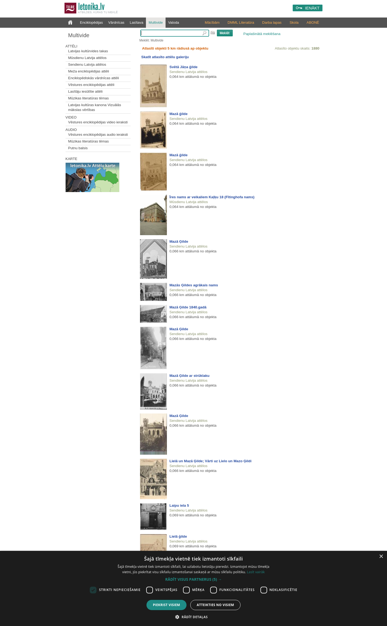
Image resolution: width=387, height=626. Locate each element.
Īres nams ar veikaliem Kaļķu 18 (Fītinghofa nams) (212, 197)
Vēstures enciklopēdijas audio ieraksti (98, 135)
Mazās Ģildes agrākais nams (194, 285)
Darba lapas (272, 22)
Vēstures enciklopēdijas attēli (91, 85)
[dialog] (193, 588)
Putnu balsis (78, 148)
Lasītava (136, 22)
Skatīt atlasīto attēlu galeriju (165, 57)
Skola (293, 22)
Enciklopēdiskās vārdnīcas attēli (93, 78)
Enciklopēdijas (91, 22)
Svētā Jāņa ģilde (184, 67)
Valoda (173, 22)
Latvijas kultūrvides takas (88, 51)
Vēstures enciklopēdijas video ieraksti (98, 122)
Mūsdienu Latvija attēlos (87, 58)
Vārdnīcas (116, 22)
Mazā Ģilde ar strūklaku (190, 376)
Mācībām (212, 22)
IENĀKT (312, 8)
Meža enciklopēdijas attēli (88, 71)
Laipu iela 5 (179, 505)
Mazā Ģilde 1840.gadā (188, 307)
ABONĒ (313, 22)
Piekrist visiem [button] (166, 605)
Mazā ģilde (179, 114)
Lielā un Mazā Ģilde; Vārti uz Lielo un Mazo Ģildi (211, 461)
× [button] (381, 557)
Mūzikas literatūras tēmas (88, 98)
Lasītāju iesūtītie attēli (85, 91)
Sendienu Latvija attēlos (87, 64)
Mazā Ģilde (179, 241)
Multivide (156, 22)
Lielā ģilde (178, 536)
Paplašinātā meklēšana (262, 34)
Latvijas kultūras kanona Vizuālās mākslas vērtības (94, 107)
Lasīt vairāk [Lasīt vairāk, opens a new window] (256, 572)
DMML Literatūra (241, 22)
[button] (193, 579)
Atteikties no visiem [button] (215, 605)
